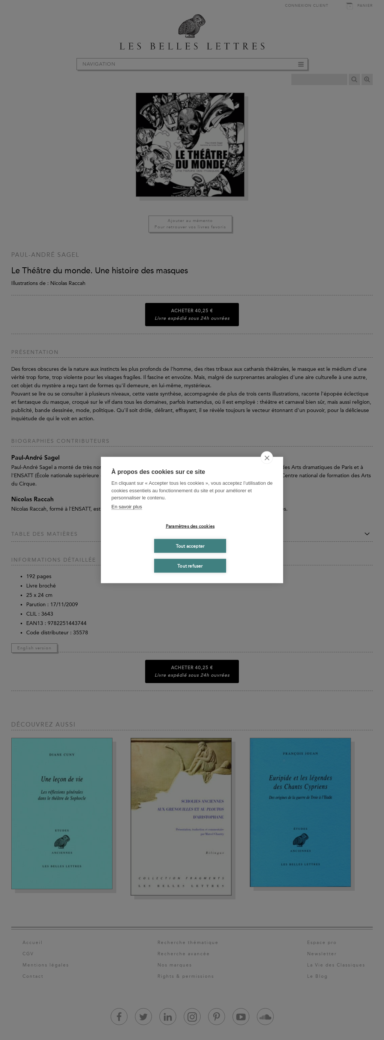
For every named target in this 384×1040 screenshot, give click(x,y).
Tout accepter (190, 545)
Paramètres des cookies (190, 526)
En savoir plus (126, 506)
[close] (267, 457)
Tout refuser (189, 565)
